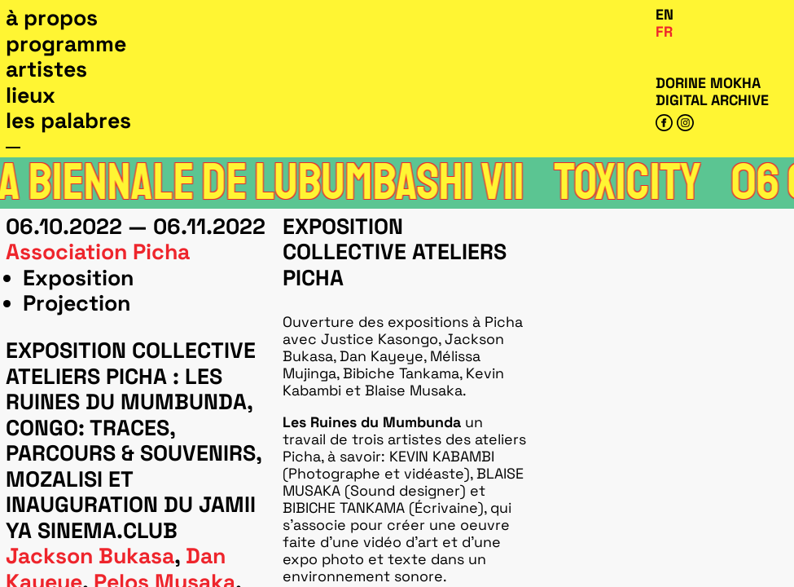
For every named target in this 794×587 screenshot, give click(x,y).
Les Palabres (68, 121)
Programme (66, 44)
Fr (664, 31)
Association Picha (98, 252)
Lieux (30, 95)
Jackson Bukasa (90, 556)
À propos (52, 18)
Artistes (46, 69)
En (664, 14)
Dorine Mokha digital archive (712, 91)
